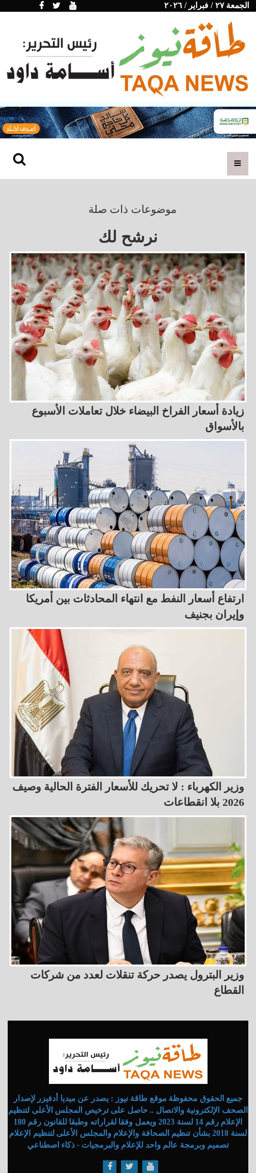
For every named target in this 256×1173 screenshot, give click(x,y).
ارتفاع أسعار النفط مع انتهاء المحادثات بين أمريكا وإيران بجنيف (135, 606)
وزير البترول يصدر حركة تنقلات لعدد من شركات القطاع (137, 982)
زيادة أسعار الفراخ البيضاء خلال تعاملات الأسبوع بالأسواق (138, 418)
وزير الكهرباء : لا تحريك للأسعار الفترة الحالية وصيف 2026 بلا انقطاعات (128, 794)
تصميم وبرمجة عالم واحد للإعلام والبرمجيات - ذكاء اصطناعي (128, 1144)
